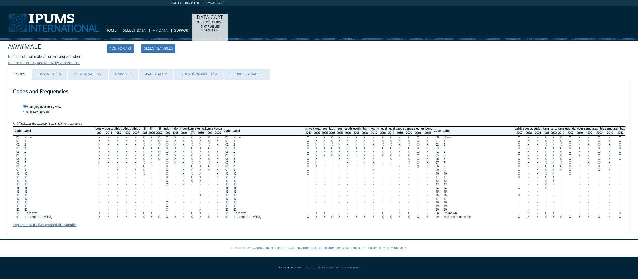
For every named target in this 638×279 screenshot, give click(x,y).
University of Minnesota (388, 248)
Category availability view (44, 107)
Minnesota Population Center (311, 267)
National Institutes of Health (274, 248)
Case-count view (38, 112)
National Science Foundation (319, 248)
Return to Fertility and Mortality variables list (44, 63)
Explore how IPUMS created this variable (45, 225)
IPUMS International (16, 8)
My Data (160, 30)
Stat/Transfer (352, 248)
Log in (176, 3)
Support (182, 30)
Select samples (158, 48)
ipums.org (211, 3)
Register (192, 3)
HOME (110, 30)
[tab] (19, 74)
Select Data (134, 30)
